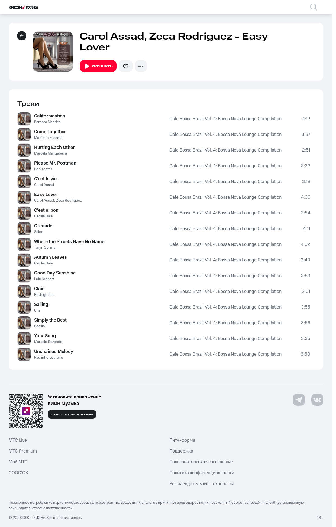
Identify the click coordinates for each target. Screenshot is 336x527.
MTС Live (18, 440)
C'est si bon (46, 210)
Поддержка (181, 451)
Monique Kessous (48, 137)
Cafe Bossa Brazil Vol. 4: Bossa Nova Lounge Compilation (225, 119)
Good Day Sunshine (55, 273)
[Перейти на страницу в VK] (317, 400)
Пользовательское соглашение (201, 462)
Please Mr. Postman (55, 163)
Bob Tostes (43, 169)
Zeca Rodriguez (69, 200)
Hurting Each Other (54, 147)
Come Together (50, 132)
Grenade (43, 226)
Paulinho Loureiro (48, 357)
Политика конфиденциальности (201, 473)
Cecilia (39, 326)
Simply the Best (50, 320)
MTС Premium (23, 451)
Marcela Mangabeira (50, 153)
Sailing (41, 304)
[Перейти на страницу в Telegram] (299, 400)
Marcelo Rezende (48, 342)
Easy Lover (45, 194)
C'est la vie (45, 179)
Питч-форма (182, 440)
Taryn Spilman (45, 247)
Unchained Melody (53, 351)
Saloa (38, 232)
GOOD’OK (18, 473)
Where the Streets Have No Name (69, 241)
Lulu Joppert (44, 279)
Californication (49, 116)
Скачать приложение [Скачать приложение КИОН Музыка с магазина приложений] (72, 415)
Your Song (45, 336)
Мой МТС (18, 462)
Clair (39, 289)
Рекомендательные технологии (201, 483)
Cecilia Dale (43, 216)
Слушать (98, 66)
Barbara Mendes (47, 122)
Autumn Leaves (50, 257)
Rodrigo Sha (44, 294)
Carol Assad (44, 185)
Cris (37, 310)
